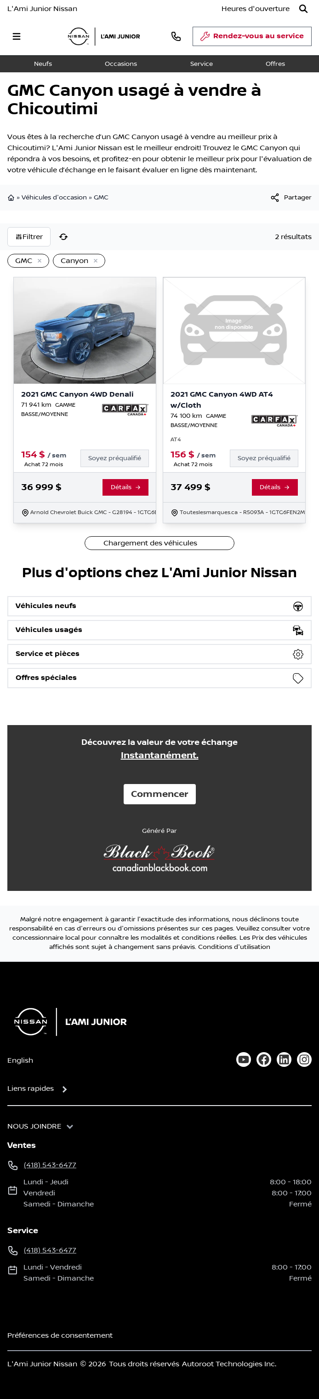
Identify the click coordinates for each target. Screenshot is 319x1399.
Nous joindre (34, 1126)
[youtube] (243, 1059)
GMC (101, 197)
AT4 (176, 439)
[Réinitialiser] (63, 236)
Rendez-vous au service (252, 39)
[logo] (104, 36)
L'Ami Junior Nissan (42, 9)
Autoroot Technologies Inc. (229, 1364)
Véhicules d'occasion (54, 197)
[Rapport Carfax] (125, 409)
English (20, 1060)
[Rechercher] (303, 8)
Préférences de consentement (60, 1335)
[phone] (176, 36)
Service (201, 64)
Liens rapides (30, 1088)
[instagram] (304, 1059)
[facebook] (263, 1059)
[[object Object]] (290, 197)
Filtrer (29, 237)
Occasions (121, 64)
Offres (275, 64)
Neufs (43, 64)
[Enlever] (37, 261)
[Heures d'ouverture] (255, 8)
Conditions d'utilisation (234, 947)
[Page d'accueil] (67, 1021)
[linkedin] (284, 1059)
